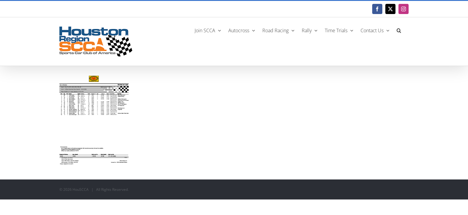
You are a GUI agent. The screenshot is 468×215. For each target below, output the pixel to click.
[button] (406, 29)
